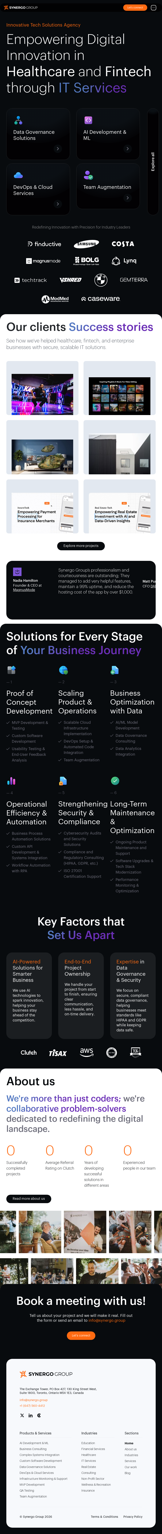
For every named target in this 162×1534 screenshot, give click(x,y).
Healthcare (88, 1455)
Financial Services (93, 1449)
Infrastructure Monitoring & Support (44, 1478)
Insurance (88, 1490)
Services (130, 1461)
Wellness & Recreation (96, 1484)
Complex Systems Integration (39, 1455)
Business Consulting (33, 1449)
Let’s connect (135, 7)
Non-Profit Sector (92, 1478)
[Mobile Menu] (154, 8)
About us (131, 1449)
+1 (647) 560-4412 (32, 1405)
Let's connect (81, 1335)
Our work (131, 1467)
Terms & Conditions (104, 1516)
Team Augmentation (33, 1496)
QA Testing (27, 1490)
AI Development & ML (34, 1443)
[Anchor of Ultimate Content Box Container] (153, 161)
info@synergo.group (34, 1400)
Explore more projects (81, 546)
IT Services (88, 1461)
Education (88, 1443)
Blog (128, 1473)
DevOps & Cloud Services (37, 1473)
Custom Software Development (41, 1461)
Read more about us (29, 1198)
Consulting (88, 1473)
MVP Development (32, 1484)
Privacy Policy (132, 1516)
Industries (131, 1455)
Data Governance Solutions (38, 1467)
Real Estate (88, 1467)
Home (129, 1443)
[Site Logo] (21, 7)
